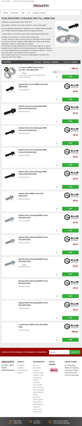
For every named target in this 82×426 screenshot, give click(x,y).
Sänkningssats (38, 404)
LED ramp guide (38, 390)
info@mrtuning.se (8, 370)
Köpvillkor (20, 368)
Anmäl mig (75, 352)
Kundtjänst (20, 365)
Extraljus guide (38, 373)
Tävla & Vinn (37, 409)
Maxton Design (38, 392)
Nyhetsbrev (37, 368)
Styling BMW (37, 402)
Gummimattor (37, 385)
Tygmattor (36, 407)
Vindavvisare (37, 412)
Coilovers (36, 370)
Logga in (20, 373)
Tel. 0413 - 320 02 (8, 365)
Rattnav (35, 394)
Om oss (35, 365)
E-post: (4, 367)
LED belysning (38, 387)
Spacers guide (38, 399)
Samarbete (36, 397)
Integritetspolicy (22, 370)
